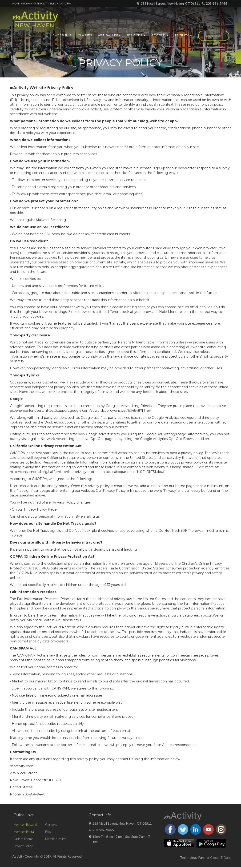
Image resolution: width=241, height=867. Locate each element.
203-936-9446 (216, 3)
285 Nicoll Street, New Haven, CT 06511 (170, 3)
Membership (61, 35)
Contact (214, 35)
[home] (35, 21)
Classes (85, 35)
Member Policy (55, 839)
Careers (51, 825)
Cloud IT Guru (220, 857)
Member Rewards (25, 825)
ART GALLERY (109, 35)
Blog (48, 832)
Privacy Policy (23, 846)
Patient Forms (23, 839)
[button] (136, 35)
